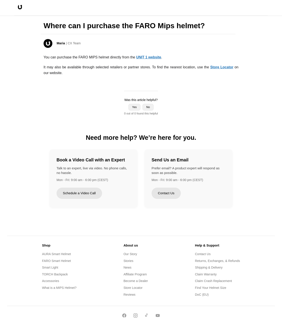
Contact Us (166, 193)
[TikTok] (146, 316)
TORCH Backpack (55, 274)
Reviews (129, 294)
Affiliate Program (135, 274)
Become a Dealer (135, 281)
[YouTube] (157, 316)
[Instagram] (135, 316)
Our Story (130, 254)
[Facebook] (124, 316)
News (127, 267)
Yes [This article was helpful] (134, 107)
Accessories (50, 281)
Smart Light (50, 267)
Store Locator (132, 288)
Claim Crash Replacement (213, 281)
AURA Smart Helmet (56, 254)
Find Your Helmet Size (210, 288)
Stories (128, 261)
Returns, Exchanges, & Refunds (217, 261)
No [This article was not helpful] (148, 107)
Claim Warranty (206, 274)
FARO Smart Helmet (56, 261)
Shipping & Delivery (209, 267)
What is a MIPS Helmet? (59, 288)
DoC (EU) (202, 294)
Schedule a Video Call (79, 193)
